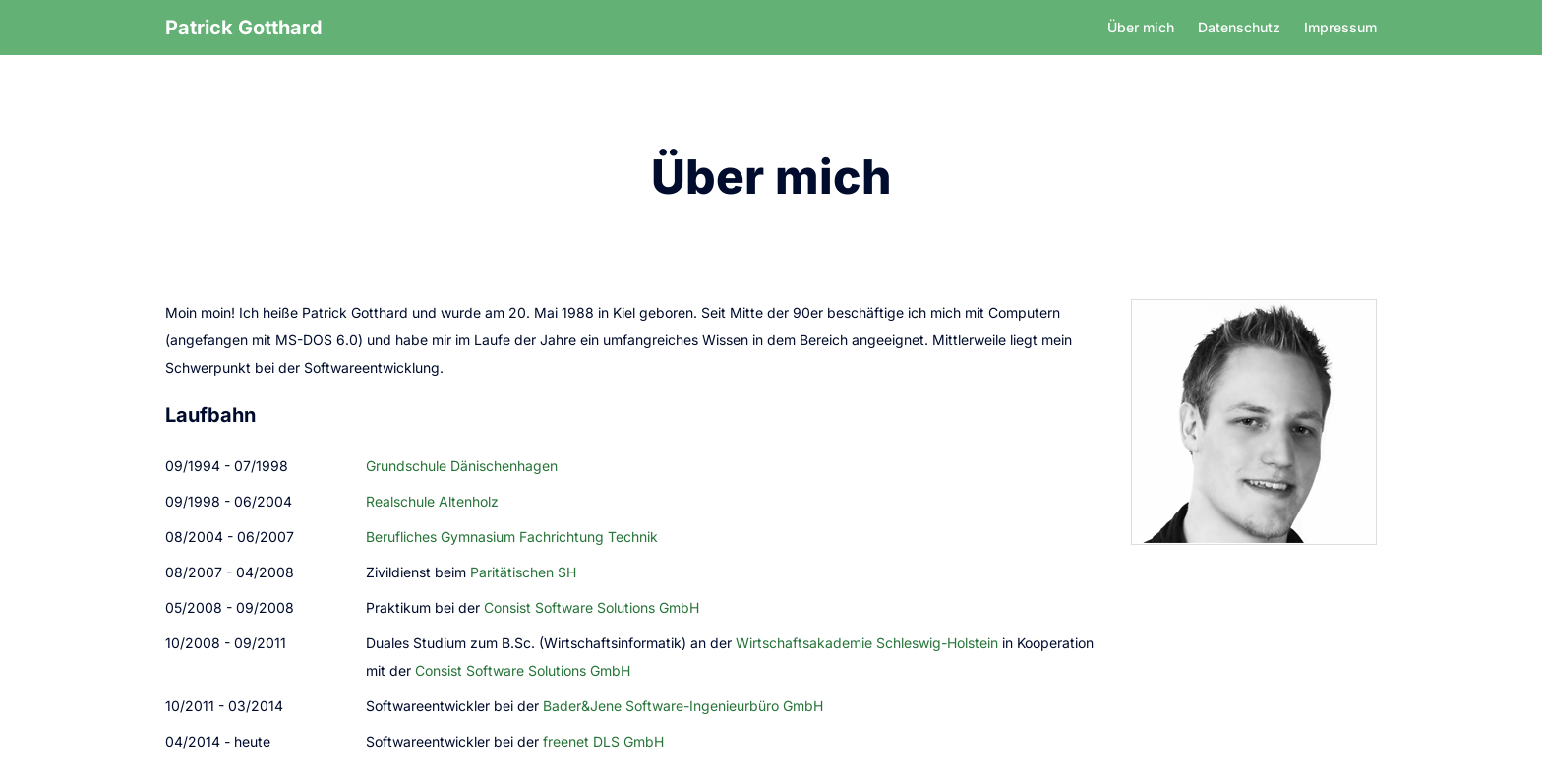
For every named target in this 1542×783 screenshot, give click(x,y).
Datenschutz (1239, 27)
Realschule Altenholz (432, 501)
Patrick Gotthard (244, 27)
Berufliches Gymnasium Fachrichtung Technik (512, 536)
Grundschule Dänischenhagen (462, 465)
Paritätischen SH (523, 572)
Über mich (1140, 27)
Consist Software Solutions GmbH (591, 607)
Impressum (1340, 27)
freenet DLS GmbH (603, 741)
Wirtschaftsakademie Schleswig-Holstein (867, 642)
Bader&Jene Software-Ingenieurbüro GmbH (683, 705)
